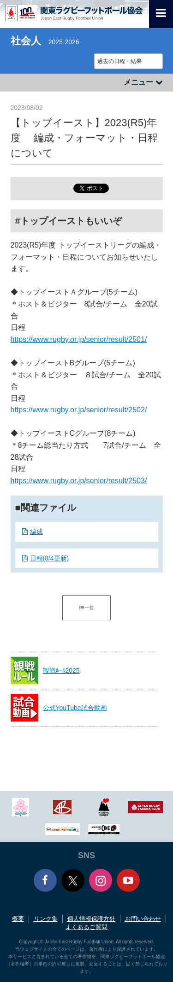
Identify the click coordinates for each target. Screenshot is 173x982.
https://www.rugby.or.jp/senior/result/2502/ (79, 410)
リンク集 (46, 918)
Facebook (45, 880)
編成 (36, 531)
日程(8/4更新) (49, 558)
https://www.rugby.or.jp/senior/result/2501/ (79, 339)
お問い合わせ (143, 918)
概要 (18, 918)
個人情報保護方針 (91, 918)
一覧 (86, 607)
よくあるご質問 (86, 927)
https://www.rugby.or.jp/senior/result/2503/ (79, 481)
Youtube (128, 880)
